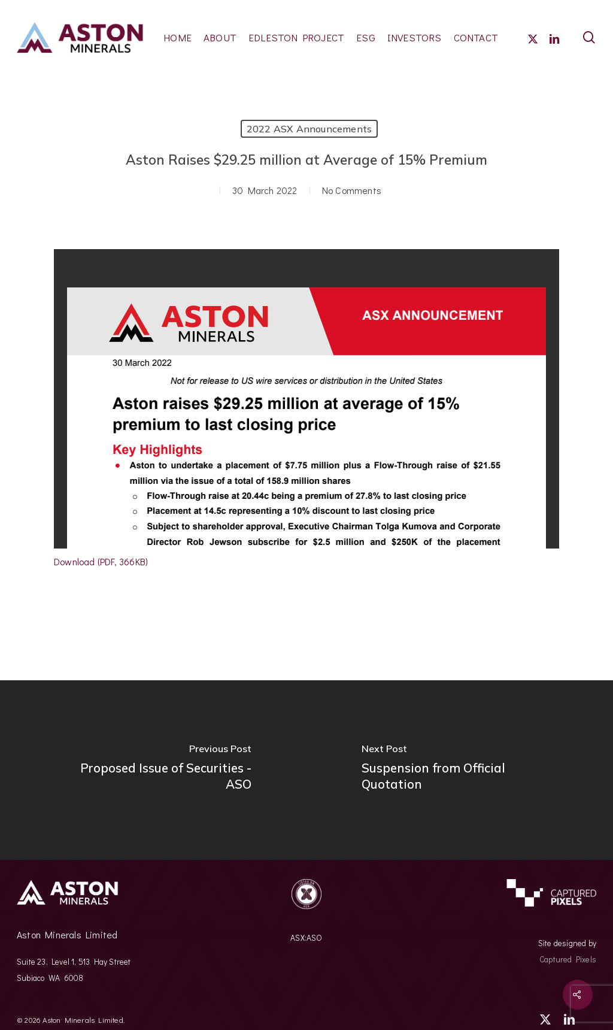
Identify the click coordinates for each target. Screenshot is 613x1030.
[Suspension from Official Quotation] (459, 770)
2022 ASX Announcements (309, 129)
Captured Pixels (567, 959)
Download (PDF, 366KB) (101, 561)
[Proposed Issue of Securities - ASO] (153, 770)
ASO (314, 937)
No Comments (351, 190)
